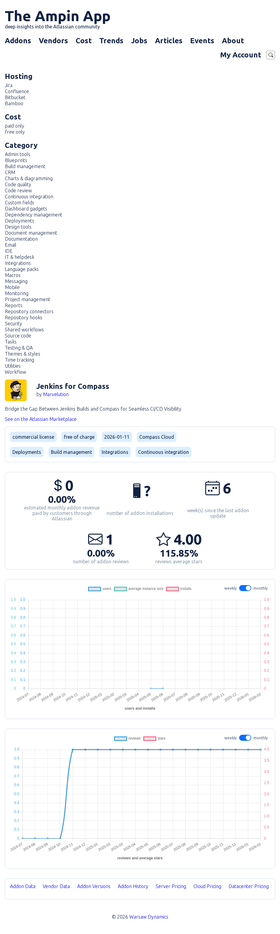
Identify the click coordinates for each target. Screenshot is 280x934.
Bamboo (14, 103)
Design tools (18, 226)
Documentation (21, 239)
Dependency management (33, 214)
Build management (25, 166)
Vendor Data (56, 886)
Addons (18, 41)
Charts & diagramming (29, 178)
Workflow (15, 372)
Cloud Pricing (207, 886)
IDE (8, 251)
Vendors (53, 41)
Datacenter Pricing (249, 886)
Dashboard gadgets (26, 208)
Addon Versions (93, 886)
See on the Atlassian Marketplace (41, 419)
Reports (13, 305)
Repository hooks (23, 317)
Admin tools (17, 154)
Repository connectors (29, 311)
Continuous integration (29, 196)
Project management (27, 299)
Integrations (18, 263)
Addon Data (22, 886)
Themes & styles (22, 353)
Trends (111, 41)
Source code (18, 335)
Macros (13, 275)
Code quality (18, 184)
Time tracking (19, 360)
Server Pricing (171, 886)
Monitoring (16, 293)
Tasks (11, 341)
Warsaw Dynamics (148, 916)
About (233, 41)
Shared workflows (24, 329)
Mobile (12, 287)
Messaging (16, 281)
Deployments (19, 220)
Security (13, 323)
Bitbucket (15, 97)
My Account (240, 55)
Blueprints (16, 160)
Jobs (139, 41)
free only (15, 132)
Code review (18, 190)
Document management (31, 233)
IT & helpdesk (19, 257)
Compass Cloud (156, 437)
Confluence (17, 91)
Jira (8, 85)
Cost (84, 41)
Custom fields (19, 202)
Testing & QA (19, 347)
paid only (14, 126)
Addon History (133, 886)
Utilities (13, 366)
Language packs (22, 269)
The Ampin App (57, 18)
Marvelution (56, 394)
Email (10, 245)
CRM (10, 172)
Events (202, 41)
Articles (169, 41)
